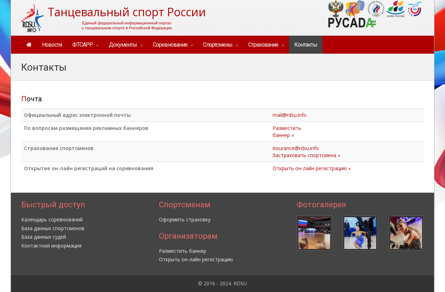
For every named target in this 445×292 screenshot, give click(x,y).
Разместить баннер (182, 251)
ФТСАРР (82, 44)
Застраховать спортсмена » (306, 155)
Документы (123, 44)
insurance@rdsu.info (296, 148)
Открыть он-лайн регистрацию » (312, 168)
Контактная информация (51, 245)
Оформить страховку (184, 219)
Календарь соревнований (52, 219)
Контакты (305, 44)
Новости (52, 44)
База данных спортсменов (52, 228)
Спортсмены (217, 44)
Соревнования (170, 44)
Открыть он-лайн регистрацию (196, 259)
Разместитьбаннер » (287, 131)
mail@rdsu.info (290, 115)
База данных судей (43, 236)
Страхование (263, 44)
